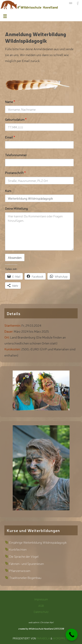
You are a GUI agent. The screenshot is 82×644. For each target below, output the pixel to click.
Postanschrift (15, 172)
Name (10, 101)
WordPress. (61, 638)
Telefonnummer (16, 155)
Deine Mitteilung (16, 208)
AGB (41, 605)
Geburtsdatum (15, 119)
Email (10, 137)
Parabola (43, 638)
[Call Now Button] (72, 635)
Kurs (8, 190)
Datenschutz (41, 612)
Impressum (41, 599)
